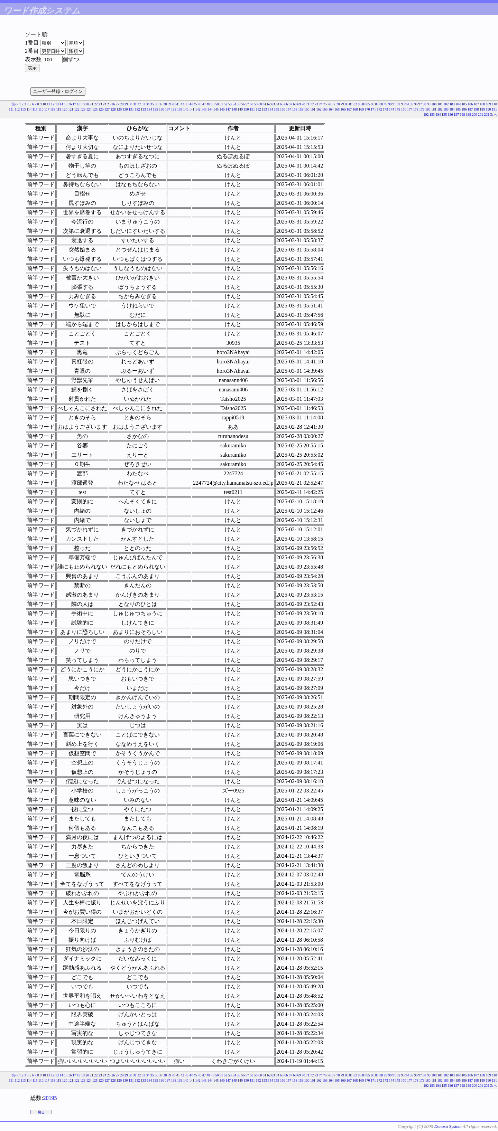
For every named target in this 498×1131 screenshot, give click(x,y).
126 (101, 109)
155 (276, 109)
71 (308, 104)
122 (77, 109)
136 (161, 109)
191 (494, 109)
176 (403, 109)
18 (78, 104)
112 (17, 109)
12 (52, 104)
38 (165, 104)
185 (458, 109)
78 (338, 104)
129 (119, 109)
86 (372, 104)
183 (446, 109)
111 (11, 109)
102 (446, 104)
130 (125, 109)
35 (152, 104)
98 (424, 104)
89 (385, 104)
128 (113, 109)
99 (429, 104)
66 (286, 104)
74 (320, 104)
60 (260, 104)
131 (131, 109)
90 (389, 104)
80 (346, 104)
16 (70, 104)
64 (277, 104)
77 (333, 104)
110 (494, 104)
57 (247, 104)
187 (470, 109)
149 (240, 109)
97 (420, 104)
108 (482, 104)
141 (191, 109)
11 (48, 104)
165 (337, 109)
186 (464, 109)
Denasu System (447, 1126)
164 (331, 109)
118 (52, 109)
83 (359, 104)
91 (394, 104)
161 (312, 109)
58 (251, 104)
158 (294, 109)
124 (89, 109)
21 (91, 104)
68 (294, 104)
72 (312, 104)
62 (268, 104)
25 (109, 104)
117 (46, 109)
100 (433, 104)
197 (456, 114)
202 (486, 114)
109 (488, 104)
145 (216, 109)
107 (476, 104)
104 (458, 104)
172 (379, 109)
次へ (493, 114)
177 (409, 109)
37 (161, 104)
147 (228, 109)
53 (230, 104)
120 (64, 109)
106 (470, 104)
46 (199, 104)
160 (307, 109)
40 (173, 104)
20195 (50, 1098)
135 (155, 109)
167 (349, 109)
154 (270, 109)
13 (57, 104)
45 (195, 104)
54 (234, 104)
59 (256, 104)
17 (74, 104)
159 (300, 109)
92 (398, 104)
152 (258, 109)
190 (488, 109)
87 (377, 104)
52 (225, 104)
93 (403, 104)
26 (113, 104)
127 (107, 109)
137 (167, 109)
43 (186, 104)
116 (41, 109)
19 (83, 104)
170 (367, 109)
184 (452, 109)
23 (100, 104)
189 (482, 109)
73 (316, 104)
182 (440, 109)
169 (361, 109)
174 (391, 109)
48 (208, 104)
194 (438, 114)
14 (61, 104)
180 (428, 109)
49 (212, 104)
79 (342, 104)
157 (288, 109)
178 (415, 109)
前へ (14, 104)
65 (282, 104)
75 (325, 104)
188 (476, 109)
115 (35, 109)
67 (290, 104)
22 (96, 104)
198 (462, 114)
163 (325, 109)
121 (70, 109)
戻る (41, 1112)
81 (351, 104)
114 (29, 109)
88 (381, 104)
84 (364, 104)
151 (252, 109)
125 (95, 109)
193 (432, 114)
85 (368, 104)
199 (468, 114)
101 (440, 104)
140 (185, 109)
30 (130, 104)
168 (355, 109)
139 (179, 109)
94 (407, 104)
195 (444, 114)
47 (204, 104)
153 (264, 109)
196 (450, 114)
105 (464, 104)
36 (156, 104)
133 (143, 109)
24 (104, 104)
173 (385, 109)
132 (137, 109)
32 (139, 104)
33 (143, 104)
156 (282, 109)
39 (169, 104)
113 (23, 109)
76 (329, 104)
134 (149, 109)
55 (238, 104)
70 (303, 104)
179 (421, 109)
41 (178, 104)
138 (173, 109)
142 (198, 109)
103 (452, 104)
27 (117, 104)
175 (397, 109)
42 (182, 104)
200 (474, 114)
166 (343, 109)
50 (217, 104)
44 (191, 104)
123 (82, 109)
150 (246, 109)
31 (135, 104)
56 (243, 104)
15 (65, 104)
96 (415, 104)
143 (203, 109)
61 (264, 104)
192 (426, 114)
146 (222, 109)
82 (355, 104)
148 (234, 109)
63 (273, 104)
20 (87, 104)
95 (411, 104)
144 (210, 109)
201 (480, 114)
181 (433, 109)
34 (147, 104)
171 (373, 109)
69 (299, 104)
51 (221, 104)
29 (126, 104)
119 (58, 109)
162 (319, 109)
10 (44, 104)
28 (121, 104)
